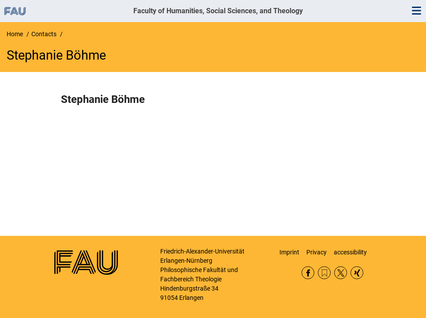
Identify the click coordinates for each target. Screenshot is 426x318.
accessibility (350, 252)
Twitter (340, 272)
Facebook (308, 272)
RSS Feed (324, 272)
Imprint (289, 252)
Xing (357, 272)
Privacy (316, 252)
